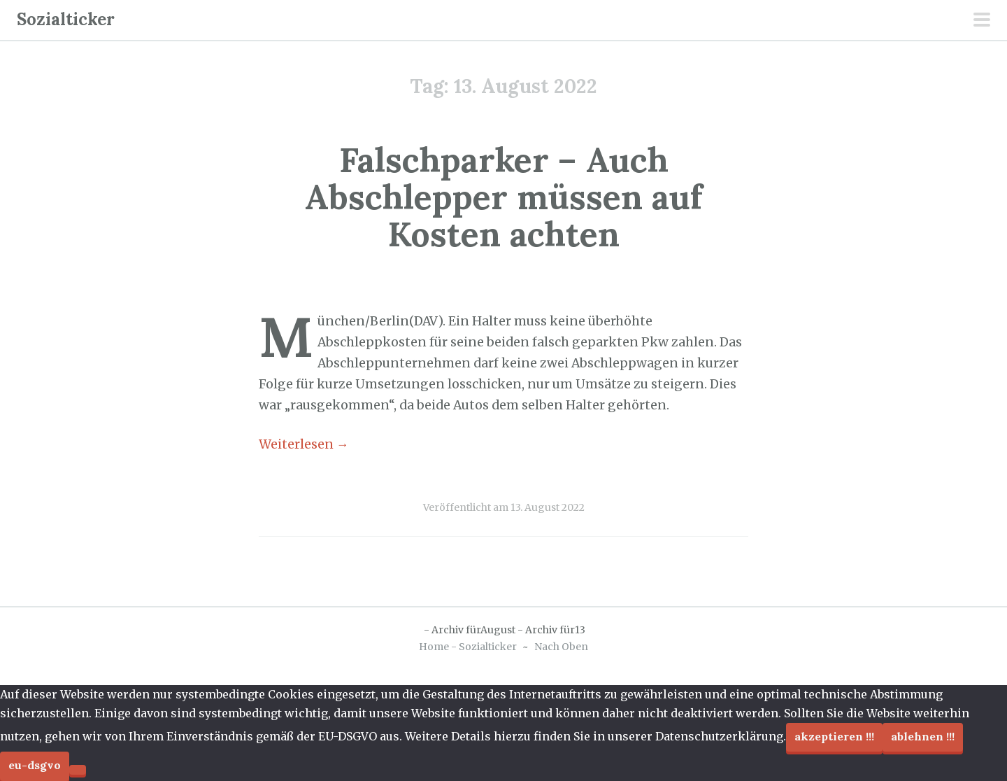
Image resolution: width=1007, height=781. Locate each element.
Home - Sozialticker (468, 646)
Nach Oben (561, 646)
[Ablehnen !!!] (77, 770)
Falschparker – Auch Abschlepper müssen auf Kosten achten (503, 197)
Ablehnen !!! (923, 736)
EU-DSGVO (34, 765)
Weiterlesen (304, 444)
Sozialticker (66, 19)
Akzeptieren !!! (834, 736)
